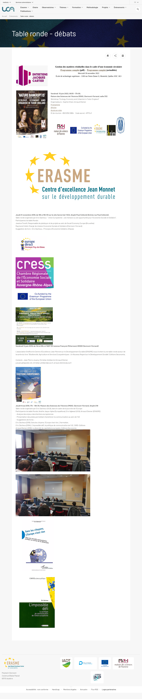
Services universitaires (24, 2)
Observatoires (43, 9)
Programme (55, 105)
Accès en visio (56, 110)
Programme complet (70, 70)
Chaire (30, 9)
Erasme (19, 9)
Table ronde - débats (27, 16)
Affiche (53, 108)
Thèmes (58, 9)
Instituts (7, 2)
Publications (131, 9)
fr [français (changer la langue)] (135, 2)
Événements (115, 9)
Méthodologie (87, 9)
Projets (101, 9)
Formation (72, 9)
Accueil (4, 16)
